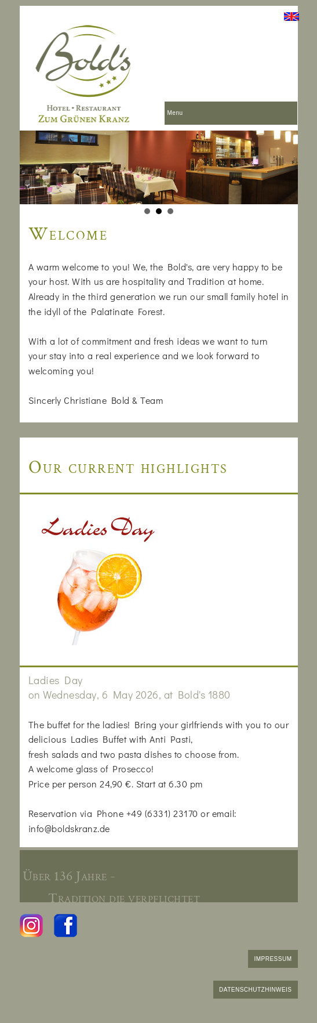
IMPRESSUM (273, 959)
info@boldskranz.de (69, 828)
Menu (175, 113)
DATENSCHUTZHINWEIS (255, 989)
